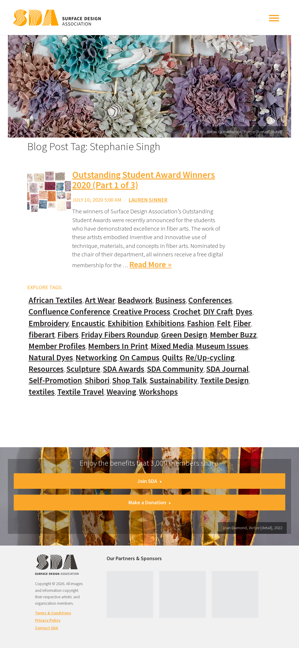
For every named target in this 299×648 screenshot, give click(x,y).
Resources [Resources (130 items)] (46, 369)
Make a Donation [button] (149, 502)
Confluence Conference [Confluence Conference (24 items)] (69, 311)
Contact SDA (46, 627)
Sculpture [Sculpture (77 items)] (83, 369)
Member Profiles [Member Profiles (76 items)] (57, 346)
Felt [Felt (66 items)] (224, 323)
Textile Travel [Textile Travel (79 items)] (80, 392)
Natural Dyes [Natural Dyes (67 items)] (51, 357)
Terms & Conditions (53, 613)
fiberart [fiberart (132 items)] (42, 335)
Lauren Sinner (147, 199)
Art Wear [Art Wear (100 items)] (100, 300)
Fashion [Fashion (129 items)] (200, 323)
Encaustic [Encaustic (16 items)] (88, 323)
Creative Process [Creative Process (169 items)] (141, 311)
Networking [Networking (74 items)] (96, 357)
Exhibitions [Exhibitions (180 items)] (165, 323)
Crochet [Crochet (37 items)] (187, 311)
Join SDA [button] (149, 481)
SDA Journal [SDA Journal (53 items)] (227, 369)
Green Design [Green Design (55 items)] (184, 335)
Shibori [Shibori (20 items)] (97, 380)
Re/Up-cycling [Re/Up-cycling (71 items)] (210, 357)
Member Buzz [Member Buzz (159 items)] (233, 335)
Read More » (150, 264)
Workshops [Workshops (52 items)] (158, 392)
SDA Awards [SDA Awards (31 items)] (123, 369)
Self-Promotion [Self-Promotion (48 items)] (55, 380)
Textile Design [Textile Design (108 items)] (224, 380)
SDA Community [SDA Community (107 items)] (175, 369)
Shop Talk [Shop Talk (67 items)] (129, 380)
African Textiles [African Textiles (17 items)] (55, 300)
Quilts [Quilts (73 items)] (172, 357)
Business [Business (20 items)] (170, 300)
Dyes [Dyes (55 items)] (244, 311)
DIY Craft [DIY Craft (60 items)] (218, 311)
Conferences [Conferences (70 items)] (210, 300)
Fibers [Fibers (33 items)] (68, 335)
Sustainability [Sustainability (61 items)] (173, 380)
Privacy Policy (47, 620)
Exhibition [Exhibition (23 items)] (125, 323)
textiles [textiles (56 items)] (42, 392)
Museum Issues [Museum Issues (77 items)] (222, 346)
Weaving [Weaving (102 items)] (121, 392)
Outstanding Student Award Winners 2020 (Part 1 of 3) (143, 180)
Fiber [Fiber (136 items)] (242, 323)
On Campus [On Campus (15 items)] (139, 357)
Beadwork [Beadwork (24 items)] (135, 300)
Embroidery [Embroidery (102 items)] (49, 323)
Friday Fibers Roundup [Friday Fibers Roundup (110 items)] (120, 335)
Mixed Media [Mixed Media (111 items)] (172, 346)
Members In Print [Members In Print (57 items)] (118, 346)
